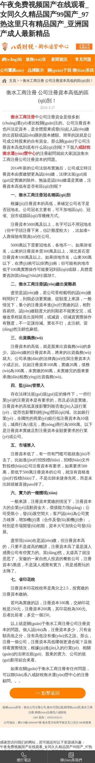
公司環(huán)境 (12, 72)
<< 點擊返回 (47, 693)
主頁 (12, 81)
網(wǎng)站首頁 (12, 61)
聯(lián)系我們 (83, 72)
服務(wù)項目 (36, 61)
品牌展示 (36, 70)
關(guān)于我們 (59, 72)
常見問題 (83, 59)
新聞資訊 (59, 59)
